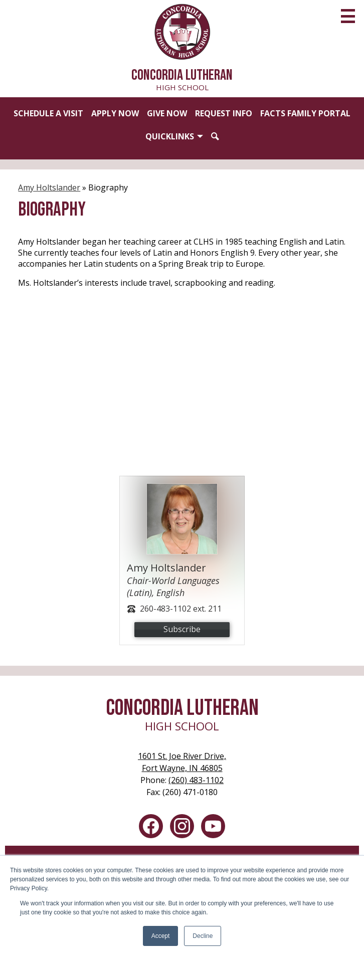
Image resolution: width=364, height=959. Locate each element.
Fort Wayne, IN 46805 (182, 762)
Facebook (151, 828)
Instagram (182, 828)
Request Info (223, 113)
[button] (174, 136)
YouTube (213, 828)
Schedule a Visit (48, 113)
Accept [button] (160, 935)
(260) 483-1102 (196, 780)
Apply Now (115, 113)
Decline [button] (203, 935)
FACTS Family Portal (305, 113)
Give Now (167, 113)
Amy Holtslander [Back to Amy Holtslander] (49, 187)
